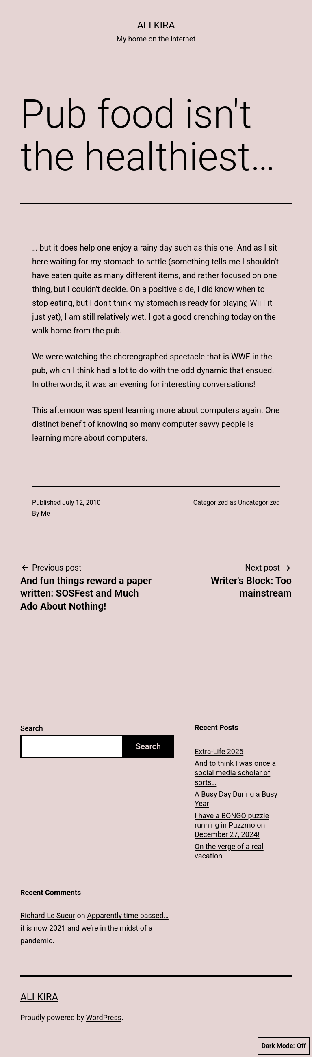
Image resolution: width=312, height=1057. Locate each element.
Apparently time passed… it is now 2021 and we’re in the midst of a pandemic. (94, 928)
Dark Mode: (284, 1046)
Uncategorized (259, 502)
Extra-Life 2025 (219, 751)
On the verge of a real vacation (229, 851)
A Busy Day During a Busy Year (236, 799)
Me (45, 513)
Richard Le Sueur (47, 915)
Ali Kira (156, 25)
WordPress (103, 1017)
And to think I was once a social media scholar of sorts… (235, 773)
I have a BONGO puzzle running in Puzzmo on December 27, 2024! (232, 825)
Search (31, 728)
